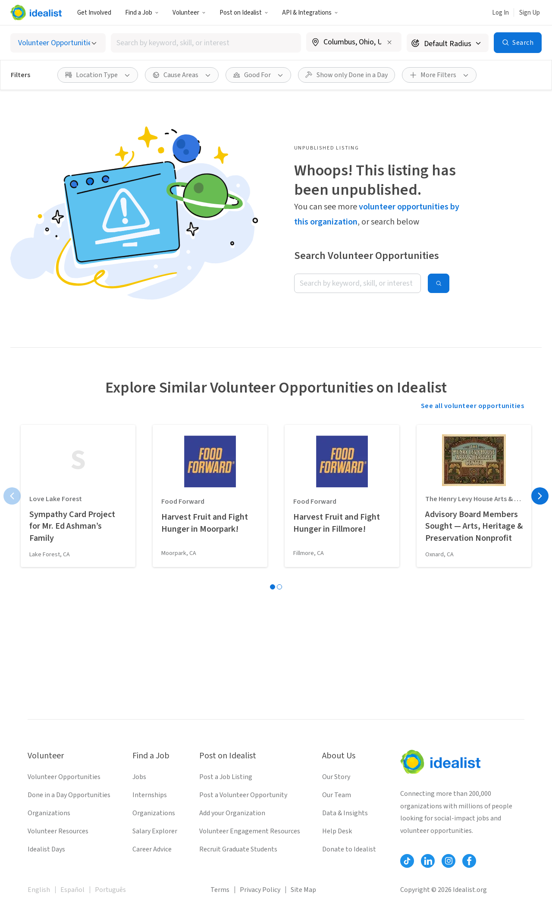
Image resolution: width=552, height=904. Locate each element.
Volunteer (189, 12)
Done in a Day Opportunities (69, 795)
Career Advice (152, 849)
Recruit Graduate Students (238, 849)
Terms (219, 890)
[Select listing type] (58, 43)
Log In (500, 12)
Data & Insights (345, 813)
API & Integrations (310, 12)
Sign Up (529, 12)
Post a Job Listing (225, 777)
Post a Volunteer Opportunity (243, 795)
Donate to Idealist (349, 849)
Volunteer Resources (58, 831)
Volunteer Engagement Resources (249, 831)
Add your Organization (232, 813)
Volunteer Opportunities (64, 777)
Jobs (139, 777)
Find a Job (142, 12)
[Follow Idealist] (407, 861)
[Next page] (540, 496)
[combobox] (206, 43)
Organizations (49, 813)
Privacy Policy (260, 890)
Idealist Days (46, 849)
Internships (149, 795)
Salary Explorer (154, 831)
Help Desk (337, 831)
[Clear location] (389, 42)
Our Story (336, 777)
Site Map (303, 890)
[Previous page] (12, 496)
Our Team (336, 795)
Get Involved (94, 12)
